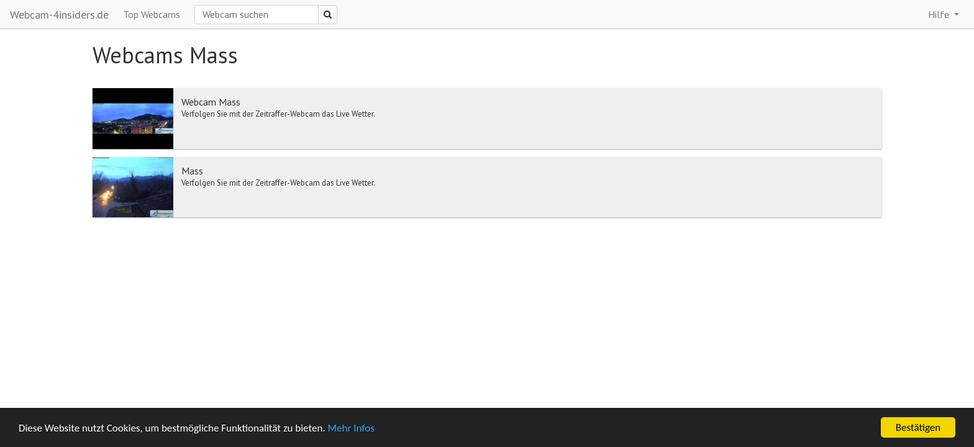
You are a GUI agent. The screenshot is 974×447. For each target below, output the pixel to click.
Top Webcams (151, 14)
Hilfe (940, 14)
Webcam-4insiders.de (59, 14)
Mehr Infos (351, 428)
